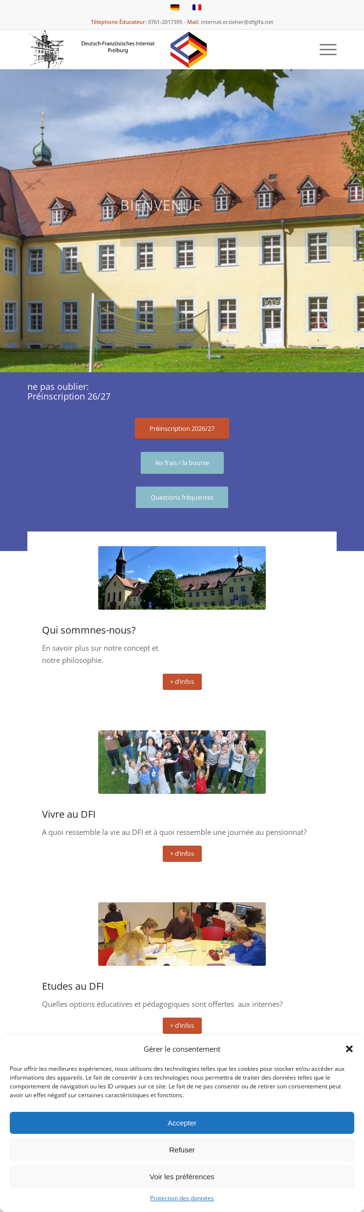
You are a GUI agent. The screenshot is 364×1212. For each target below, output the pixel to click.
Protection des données (182, 1198)
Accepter (182, 1123)
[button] (349, 1049)
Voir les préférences (182, 1176)
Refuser (182, 1150)
